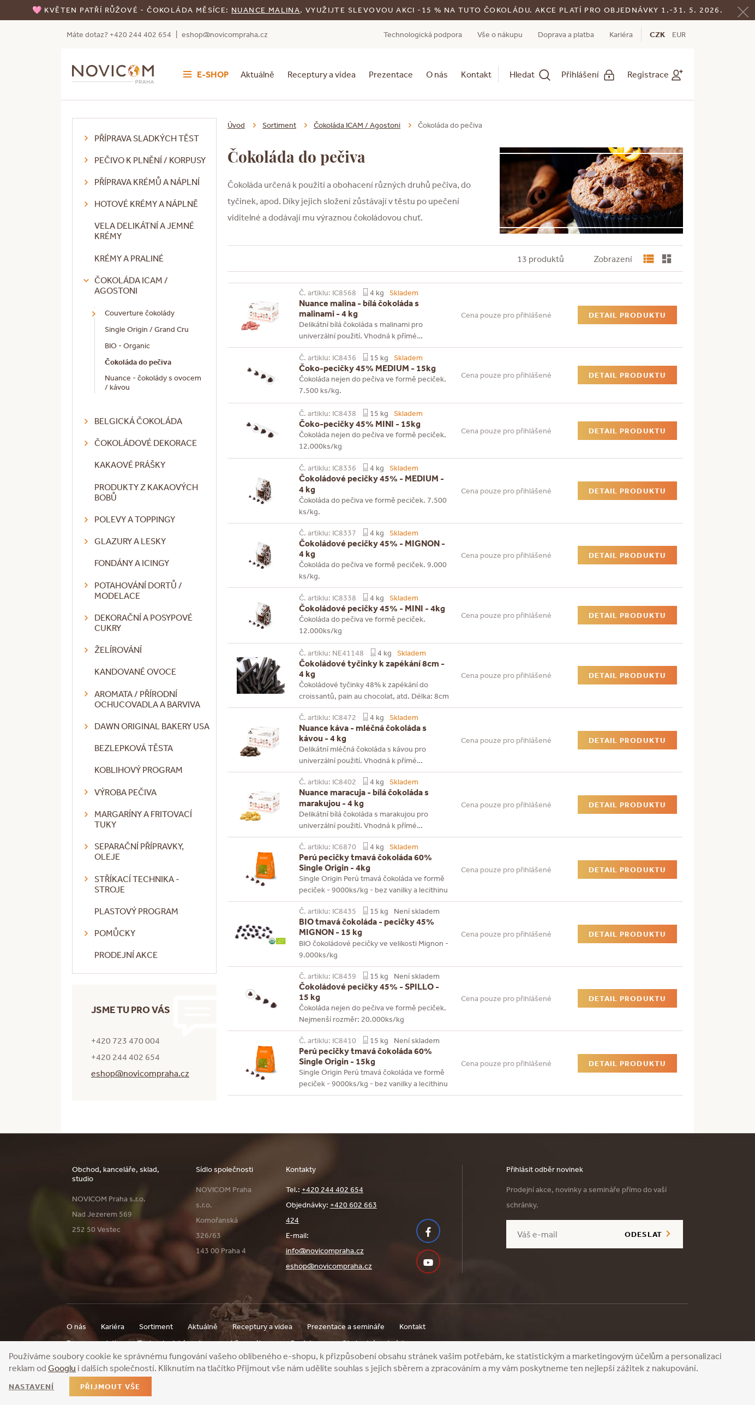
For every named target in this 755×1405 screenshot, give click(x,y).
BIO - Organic (127, 345)
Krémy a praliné (129, 258)
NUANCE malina (265, 10)
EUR (679, 34)
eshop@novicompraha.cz (225, 34)
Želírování (118, 649)
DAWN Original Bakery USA (151, 726)
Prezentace (391, 74)
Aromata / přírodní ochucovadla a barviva (147, 699)
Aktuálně (257, 74)
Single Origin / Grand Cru (147, 329)
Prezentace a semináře (346, 1326)
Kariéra (621, 34)
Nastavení (31, 1386)
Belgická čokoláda (138, 420)
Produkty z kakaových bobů (146, 492)
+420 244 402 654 (332, 1189)
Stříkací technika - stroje (136, 884)
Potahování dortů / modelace (138, 590)
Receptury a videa (321, 74)
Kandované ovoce (135, 671)
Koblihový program (138, 769)
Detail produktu (627, 315)
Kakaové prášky (129, 464)
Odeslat (643, 1234)
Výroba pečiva (125, 792)
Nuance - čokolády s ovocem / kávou (153, 382)
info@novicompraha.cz (325, 1250)
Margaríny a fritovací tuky (143, 819)
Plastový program (136, 911)
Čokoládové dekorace (145, 442)
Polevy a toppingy (134, 519)
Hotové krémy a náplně (146, 203)
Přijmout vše (110, 1386)
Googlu (62, 1367)
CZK (657, 34)
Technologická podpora (423, 34)
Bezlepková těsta (133, 747)
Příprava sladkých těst (146, 138)
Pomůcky (114, 932)
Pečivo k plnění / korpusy (150, 159)
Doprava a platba (566, 34)
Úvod (236, 125)
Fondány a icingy (131, 562)
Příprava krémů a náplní (147, 181)
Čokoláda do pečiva (138, 362)
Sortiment (279, 125)
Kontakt (476, 74)
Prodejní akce (126, 954)
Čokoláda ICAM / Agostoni (131, 285)
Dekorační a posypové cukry (143, 622)
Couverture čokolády (140, 313)
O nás (437, 74)
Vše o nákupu (500, 34)
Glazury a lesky (130, 540)
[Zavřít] (743, 11)
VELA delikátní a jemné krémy (144, 230)
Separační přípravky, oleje (139, 851)
